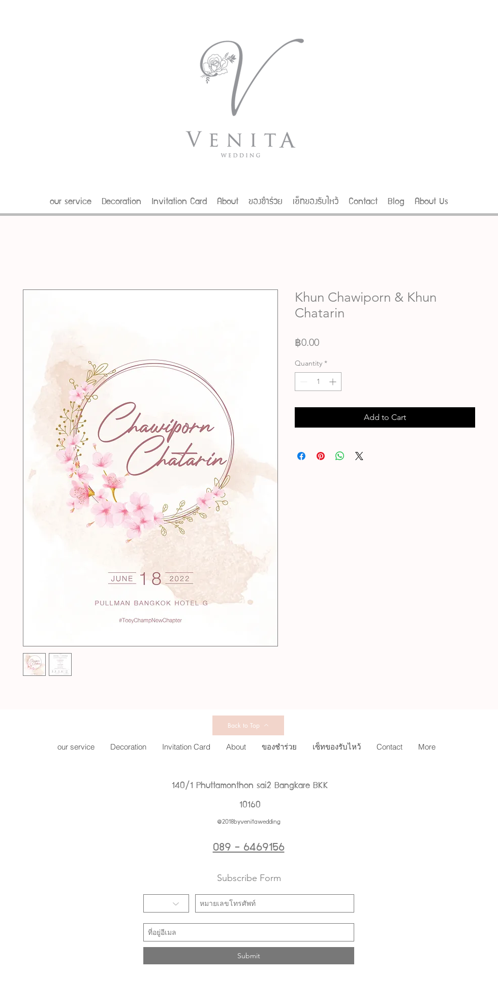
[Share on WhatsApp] (340, 456)
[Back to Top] (248, 725)
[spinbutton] (318, 382)
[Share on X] (359, 456)
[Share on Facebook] (301, 456)
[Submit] (248, 955)
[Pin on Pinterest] (321, 456)
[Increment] (333, 382)
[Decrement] (302, 382)
